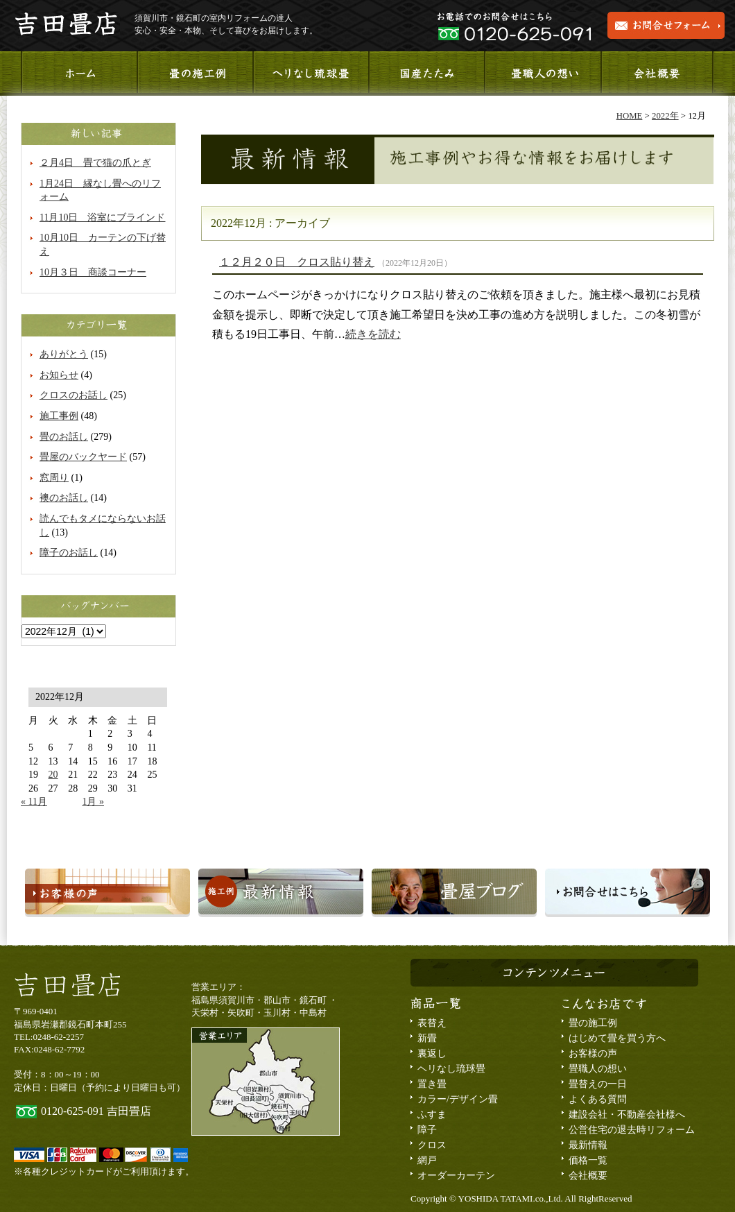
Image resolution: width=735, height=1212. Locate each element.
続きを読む (373, 334)
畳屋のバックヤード (83, 457)
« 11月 (34, 801)
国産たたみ (426, 73)
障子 (427, 1130)
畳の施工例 (593, 1023)
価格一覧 (588, 1160)
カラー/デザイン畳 (457, 1099)
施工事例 (194, 73)
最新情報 (588, 1145)
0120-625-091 (72, 1111)
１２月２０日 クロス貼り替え (296, 262)
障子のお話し (69, 552)
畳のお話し (64, 437)
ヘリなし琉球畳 (310, 73)
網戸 (427, 1160)
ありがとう (64, 354)
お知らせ (59, 375)
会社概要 (656, 73)
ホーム (79, 73)
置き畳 (432, 1084)
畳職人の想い (541, 73)
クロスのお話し (73, 395)
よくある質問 (598, 1099)
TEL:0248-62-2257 (49, 1037)
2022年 (665, 116)
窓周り (54, 477)
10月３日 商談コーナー (93, 272)
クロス (432, 1145)
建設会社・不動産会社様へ (627, 1114)
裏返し (432, 1053)
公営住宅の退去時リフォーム (632, 1130)
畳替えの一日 (598, 1084)
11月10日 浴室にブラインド (102, 217)
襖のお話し (64, 498)
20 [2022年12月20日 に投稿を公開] (53, 774)
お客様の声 (593, 1053)
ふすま (432, 1114)
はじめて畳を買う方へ (617, 1038)
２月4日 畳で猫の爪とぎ (95, 162)
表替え (432, 1023)
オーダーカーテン (456, 1175)
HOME (629, 116)
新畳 (427, 1038)
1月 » (93, 801)
